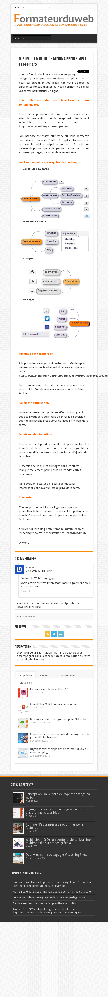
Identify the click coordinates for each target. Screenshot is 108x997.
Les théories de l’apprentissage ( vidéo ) (53, 903)
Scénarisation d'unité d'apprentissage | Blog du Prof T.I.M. (49, 882)
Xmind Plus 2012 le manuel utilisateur (53, 704)
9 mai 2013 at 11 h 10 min (39, 570)
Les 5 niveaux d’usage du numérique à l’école (63, 891)
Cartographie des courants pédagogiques (61, 897)
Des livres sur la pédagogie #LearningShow (56, 855)
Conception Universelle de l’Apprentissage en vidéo (58, 795)
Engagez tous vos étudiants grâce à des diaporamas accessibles (54, 810)
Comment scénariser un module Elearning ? (40, 885)
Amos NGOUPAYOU (25, 909)
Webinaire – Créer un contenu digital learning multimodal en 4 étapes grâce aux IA (58, 841)
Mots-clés (25, 682)
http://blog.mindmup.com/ (63, 529)
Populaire (26, 675)
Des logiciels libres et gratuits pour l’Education (59, 719)
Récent (44, 675)
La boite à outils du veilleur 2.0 (49, 689)
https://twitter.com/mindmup (66, 533)
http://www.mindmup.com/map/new (43, 126)
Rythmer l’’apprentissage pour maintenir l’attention (55, 826)
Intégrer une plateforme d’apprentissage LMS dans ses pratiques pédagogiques (47, 911)
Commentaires (66, 675)
